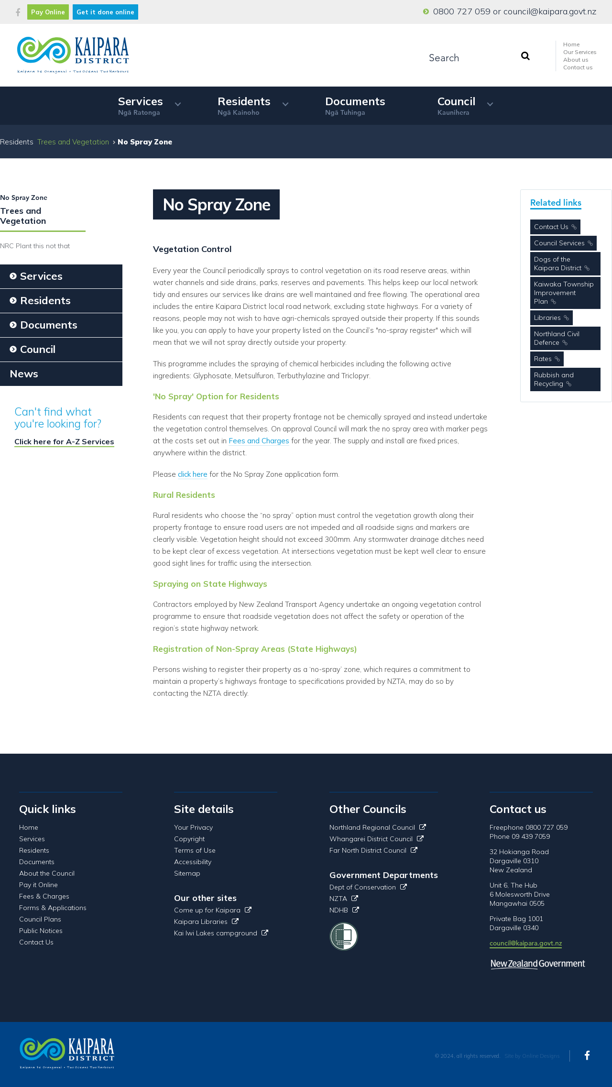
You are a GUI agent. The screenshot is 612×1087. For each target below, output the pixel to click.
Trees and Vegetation (73, 141)
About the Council (47, 873)
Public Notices (41, 930)
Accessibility (192, 861)
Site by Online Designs (532, 1056)
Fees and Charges (259, 440)
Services (140, 105)
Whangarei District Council (376, 838)
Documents (355, 105)
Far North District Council (373, 850)
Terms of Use (195, 850)
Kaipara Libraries (206, 921)
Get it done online (105, 12)
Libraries (547, 317)
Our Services (580, 51)
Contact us (578, 67)
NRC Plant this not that (35, 246)
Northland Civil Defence (556, 338)
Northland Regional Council (377, 827)
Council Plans (40, 919)
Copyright (189, 838)
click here (193, 474)
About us (576, 59)
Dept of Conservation (368, 887)
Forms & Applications (53, 907)
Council (456, 105)
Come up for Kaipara (212, 910)
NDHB (344, 910)
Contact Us (551, 226)
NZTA (343, 898)
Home (571, 44)
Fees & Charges (44, 896)
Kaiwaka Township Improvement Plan (564, 293)
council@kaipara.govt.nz (550, 11)
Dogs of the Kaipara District (557, 263)
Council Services (559, 243)
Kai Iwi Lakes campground (221, 933)
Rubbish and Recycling (554, 379)
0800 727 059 (462, 11)
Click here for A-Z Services (64, 441)
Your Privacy (193, 827)
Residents (244, 105)
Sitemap (187, 873)
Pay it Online (38, 884)
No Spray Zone (23, 197)
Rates (543, 358)
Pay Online (48, 12)
